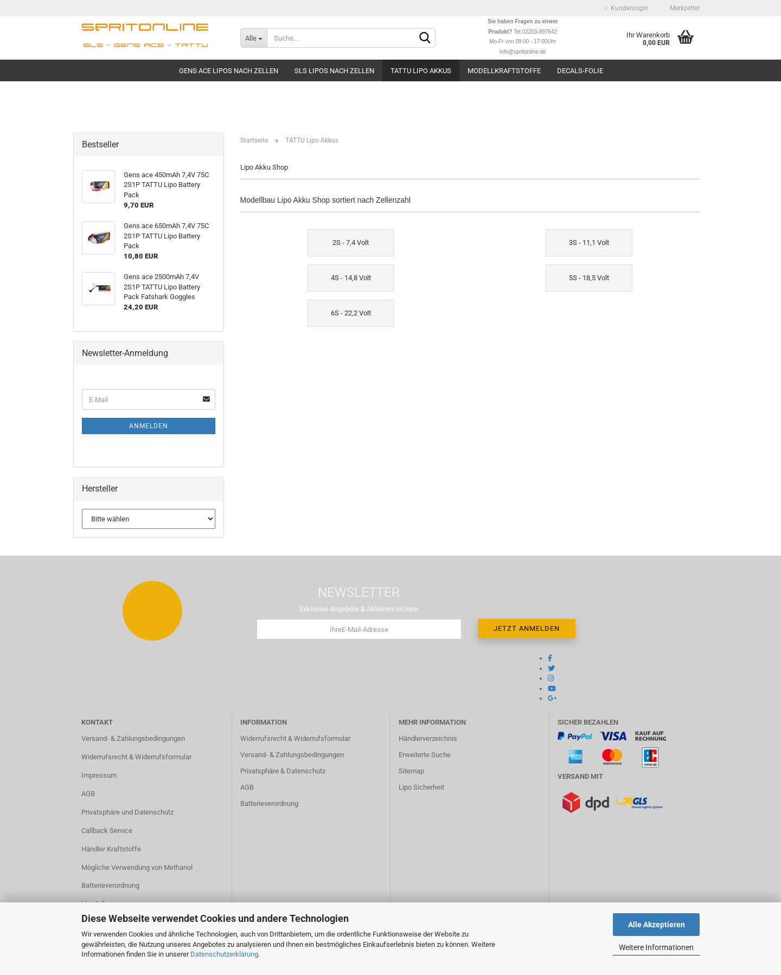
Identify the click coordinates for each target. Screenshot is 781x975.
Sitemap (411, 771)
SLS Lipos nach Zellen (334, 71)
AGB (88, 794)
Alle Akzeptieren (656, 924)
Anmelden (148, 426)
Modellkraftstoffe (504, 71)
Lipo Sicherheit (421, 787)
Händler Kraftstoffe (111, 849)
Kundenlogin (626, 8)
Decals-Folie (580, 71)
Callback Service (106, 831)
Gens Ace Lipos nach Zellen (228, 71)
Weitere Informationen (656, 947)
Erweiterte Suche (425, 755)
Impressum (99, 775)
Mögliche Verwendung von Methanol (137, 867)
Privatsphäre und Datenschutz (127, 812)
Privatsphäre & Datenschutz (282, 771)
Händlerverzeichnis (428, 738)
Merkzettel (682, 8)
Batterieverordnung (110, 885)
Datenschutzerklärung (224, 954)
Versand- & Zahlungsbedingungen (133, 738)
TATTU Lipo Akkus (420, 71)
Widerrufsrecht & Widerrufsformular (136, 757)
